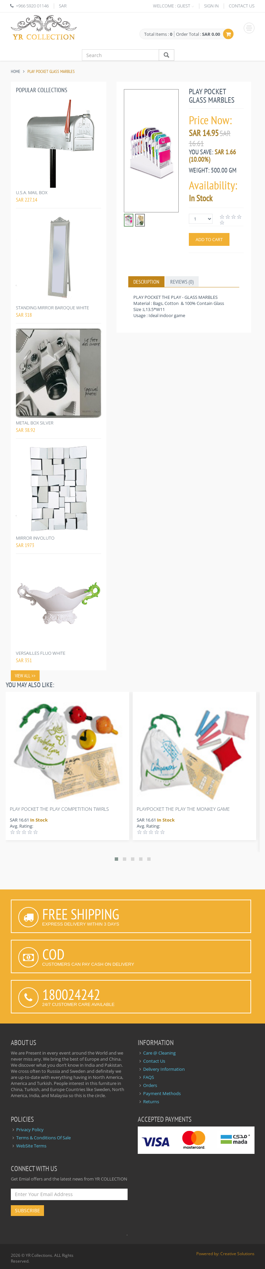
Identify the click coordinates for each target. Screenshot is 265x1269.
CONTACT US (242, 6)
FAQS (148, 1077)
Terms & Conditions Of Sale (43, 1138)
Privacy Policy (30, 1129)
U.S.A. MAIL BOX (31, 192)
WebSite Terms (31, 1146)
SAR (63, 6)
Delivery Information (164, 1069)
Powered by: (208, 1254)
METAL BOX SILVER (34, 423)
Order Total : (198, 34)
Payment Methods (162, 1093)
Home (15, 71)
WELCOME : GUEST (171, 6)
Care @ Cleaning (159, 1053)
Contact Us (154, 1061)
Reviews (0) (182, 281)
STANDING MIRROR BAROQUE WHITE (52, 308)
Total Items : (158, 34)
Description (146, 281)
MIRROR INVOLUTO (35, 538)
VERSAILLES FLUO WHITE (40, 653)
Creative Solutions (237, 1254)
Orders (150, 1085)
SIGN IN (211, 6)
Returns (151, 1101)
